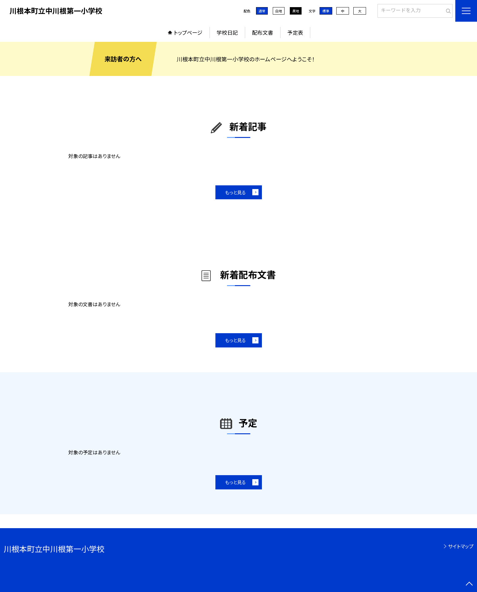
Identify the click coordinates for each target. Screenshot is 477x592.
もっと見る (235, 192)
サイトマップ (461, 546)
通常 (261, 10)
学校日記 (227, 32)
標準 (325, 10)
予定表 (295, 32)
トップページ (188, 32)
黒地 (295, 10)
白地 (278, 10)
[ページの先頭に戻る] (469, 584)
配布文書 (262, 32)
